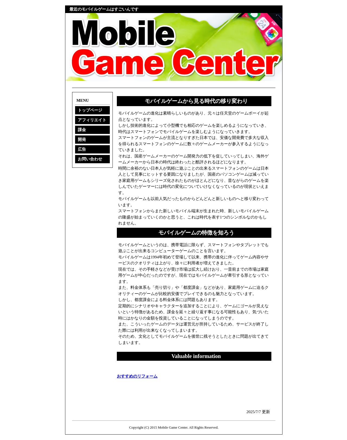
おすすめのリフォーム (137, 376)
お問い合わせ (90, 159)
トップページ (90, 110)
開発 (82, 139)
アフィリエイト (92, 120)
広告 (82, 149)
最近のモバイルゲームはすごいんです (104, 9)
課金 (82, 130)
